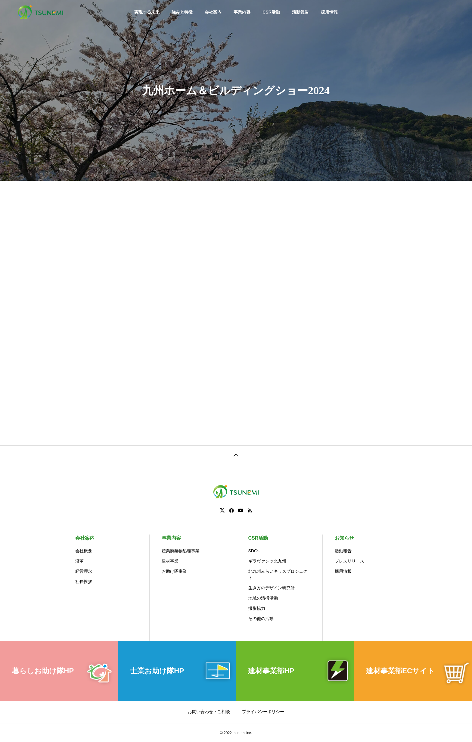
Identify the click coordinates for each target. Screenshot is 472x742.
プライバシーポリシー (263, 711)
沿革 (79, 561)
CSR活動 (271, 12)
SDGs (253, 550)
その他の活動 (261, 618)
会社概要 (83, 550)
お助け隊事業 (174, 571)
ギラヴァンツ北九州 (267, 561)
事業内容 (242, 12)
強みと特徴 (182, 12)
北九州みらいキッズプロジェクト (277, 574)
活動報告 (300, 12)
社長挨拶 (83, 581)
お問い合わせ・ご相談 (209, 711)
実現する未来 (147, 12)
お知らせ (344, 538)
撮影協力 (256, 608)
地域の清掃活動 (263, 598)
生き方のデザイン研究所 (271, 587)
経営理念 (83, 571)
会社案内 (213, 12)
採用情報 (329, 12)
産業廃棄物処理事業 (181, 550)
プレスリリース (349, 561)
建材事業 (170, 561)
